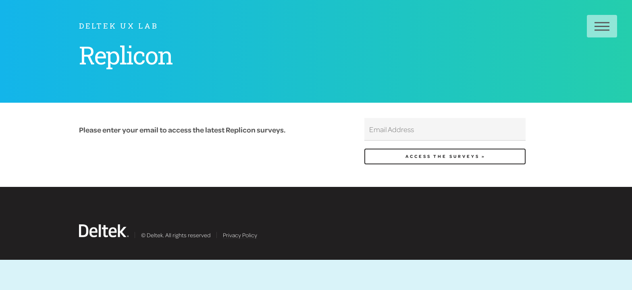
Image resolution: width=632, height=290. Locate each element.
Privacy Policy (240, 234)
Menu (602, 26)
